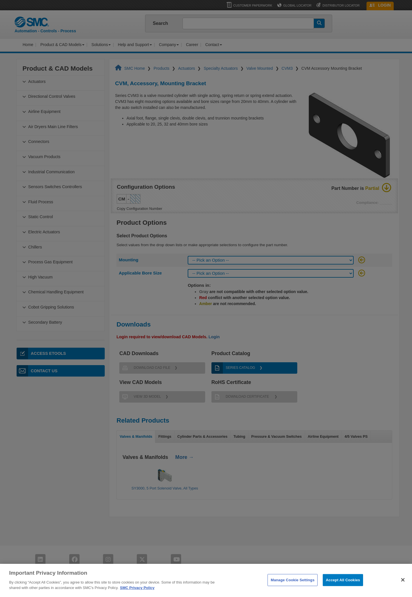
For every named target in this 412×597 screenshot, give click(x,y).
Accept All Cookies (343, 587)
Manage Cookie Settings (292, 587)
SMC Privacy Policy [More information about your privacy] (137, 594)
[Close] (403, 586)
